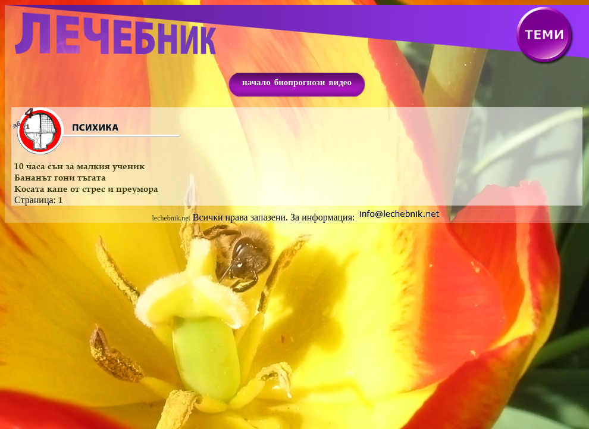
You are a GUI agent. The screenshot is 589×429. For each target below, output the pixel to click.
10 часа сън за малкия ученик (79, 166)
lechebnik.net (171, 218)
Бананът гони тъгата (60, 177)
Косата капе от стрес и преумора (86, 188)
